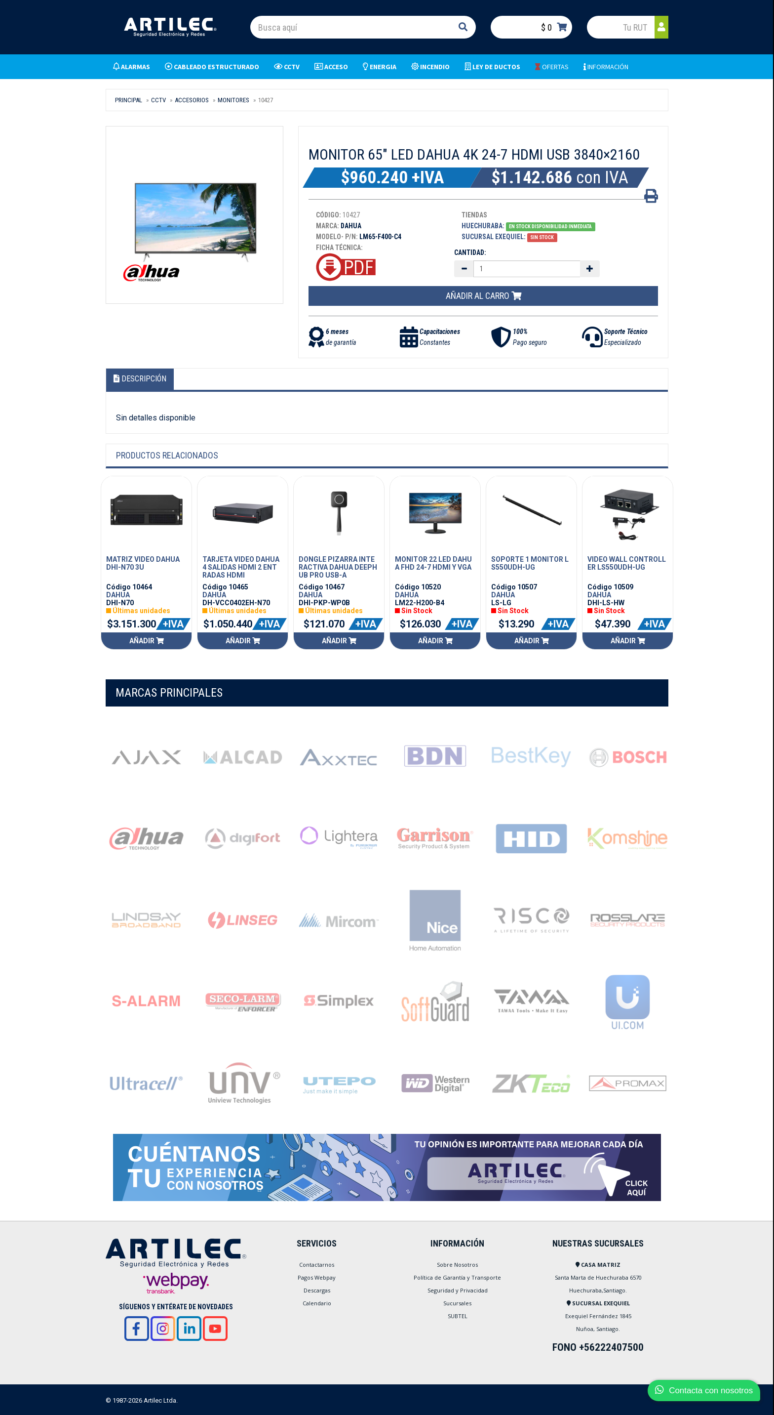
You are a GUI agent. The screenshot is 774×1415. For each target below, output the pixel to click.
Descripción (140, 378)
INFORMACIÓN (605, 66)
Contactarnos (316, 1264)
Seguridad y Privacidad (457, 1290)
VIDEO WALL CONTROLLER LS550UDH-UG (626, 563)
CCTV (158, 100)
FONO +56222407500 (598, 1347)
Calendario (317, 1303)
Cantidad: (470, 252)
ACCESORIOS (192, 100)
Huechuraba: (483, 226)
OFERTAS (552, 66)
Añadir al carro (483, 296)
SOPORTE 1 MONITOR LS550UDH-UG (530, 563)
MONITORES (233, 100)
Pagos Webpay (317, 1277)
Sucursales (457, 1303)
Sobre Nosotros (457, 1264)
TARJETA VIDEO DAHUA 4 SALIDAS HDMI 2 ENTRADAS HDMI (240, 567)
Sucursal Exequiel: (494, 237)
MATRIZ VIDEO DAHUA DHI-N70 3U (143, 563)
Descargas (317, 1290)
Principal (128, 100)
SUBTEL (457, 1316)
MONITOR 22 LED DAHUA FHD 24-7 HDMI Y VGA (433, 563)
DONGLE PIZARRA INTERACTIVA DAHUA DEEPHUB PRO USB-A (338, 567)
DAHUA (118, 595)
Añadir (146, 641)
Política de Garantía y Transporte (457, 1277)
